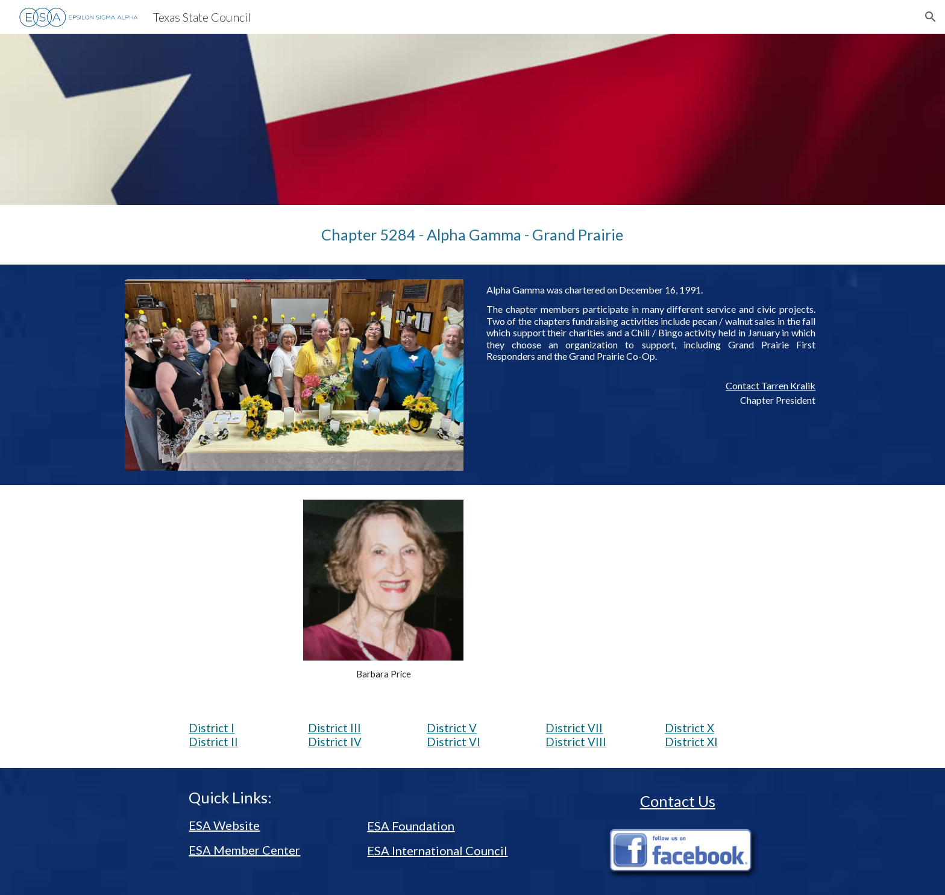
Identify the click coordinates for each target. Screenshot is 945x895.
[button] (930, 16)
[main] (472, 234)
